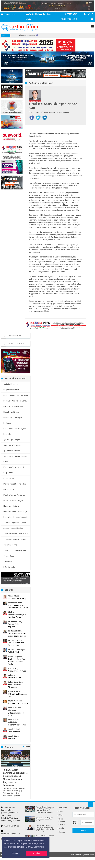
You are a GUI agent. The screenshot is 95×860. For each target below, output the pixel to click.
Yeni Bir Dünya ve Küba (17, 671)
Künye (48, 14)
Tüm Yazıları (63, 112)
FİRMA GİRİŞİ (71, 14)
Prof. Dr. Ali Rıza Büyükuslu (14, 709)
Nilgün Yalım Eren (15, 701)
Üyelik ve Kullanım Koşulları (62, 822)
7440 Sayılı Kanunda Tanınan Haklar (16, 644)
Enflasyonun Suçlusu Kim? (16, 714)
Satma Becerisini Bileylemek (14, 686)
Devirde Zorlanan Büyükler (15, 625)
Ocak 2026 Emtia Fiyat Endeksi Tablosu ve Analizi (16, 661)
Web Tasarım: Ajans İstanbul (82, 855)
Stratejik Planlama (15, 678)
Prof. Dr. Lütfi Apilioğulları (13, 721)
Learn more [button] (39, 847)
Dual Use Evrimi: (14, 732)
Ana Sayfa (29, 14)
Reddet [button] (15, 853)
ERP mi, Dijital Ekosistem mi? (17, 695)
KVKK (61, 815)
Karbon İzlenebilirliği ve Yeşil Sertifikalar (17, 616)
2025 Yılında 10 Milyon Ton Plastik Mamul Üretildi (18, 606)
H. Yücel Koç (13, 668)
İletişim (28, 19)
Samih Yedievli (14, 729)
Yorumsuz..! (12, 739)
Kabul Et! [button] (37, 853)
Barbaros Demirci (15, 603)
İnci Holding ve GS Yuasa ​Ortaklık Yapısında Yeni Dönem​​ (44, 819)
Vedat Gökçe (13, 736)
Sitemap (62, 832)
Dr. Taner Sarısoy (15, 640)
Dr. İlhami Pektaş (15, 631)
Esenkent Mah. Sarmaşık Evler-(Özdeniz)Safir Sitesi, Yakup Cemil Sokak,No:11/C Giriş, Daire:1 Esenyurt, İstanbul (11, 814)
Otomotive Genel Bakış (17, 598)
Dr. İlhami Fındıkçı (15, 622)
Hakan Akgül (13, 675)
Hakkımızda (40, 14)
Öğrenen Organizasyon (17, 725)
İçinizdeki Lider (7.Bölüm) (18, 703)
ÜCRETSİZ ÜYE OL (69, 19)
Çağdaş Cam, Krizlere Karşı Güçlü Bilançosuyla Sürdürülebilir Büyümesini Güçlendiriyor (45, 828)
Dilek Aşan (12, 612)
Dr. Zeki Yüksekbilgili (16, 650)
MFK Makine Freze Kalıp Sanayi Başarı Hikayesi (17, 634)
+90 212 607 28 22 (10, 826)
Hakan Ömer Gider (15, 682)
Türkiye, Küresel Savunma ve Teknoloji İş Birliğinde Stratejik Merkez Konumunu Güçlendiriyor (15, 776)
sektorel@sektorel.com (10, 832)
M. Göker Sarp (14, 691)
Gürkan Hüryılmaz (15, 657)
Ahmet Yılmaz (13, 596)
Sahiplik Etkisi (13, 652)
